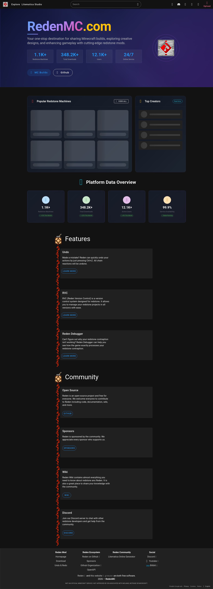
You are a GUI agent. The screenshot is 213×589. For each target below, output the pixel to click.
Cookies (193, 586)
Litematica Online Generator (121, 556)
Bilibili (152, 565)
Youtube (152, 561)
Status (199, 586)
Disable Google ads (176, 586)
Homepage (61, 556)
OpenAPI (91, 569)
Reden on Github (91, 556)
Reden (82, 575)
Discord (152, 556)
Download (61, 561)
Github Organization (91, 565)
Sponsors (91, 561)
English (206, 586)
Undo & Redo (61, 565)
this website (97, 575)
